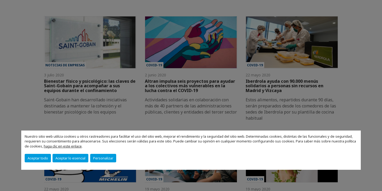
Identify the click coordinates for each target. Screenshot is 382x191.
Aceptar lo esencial (70, 158)
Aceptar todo (38, 158)
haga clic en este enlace (63, 146)
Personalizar (103, 158)
